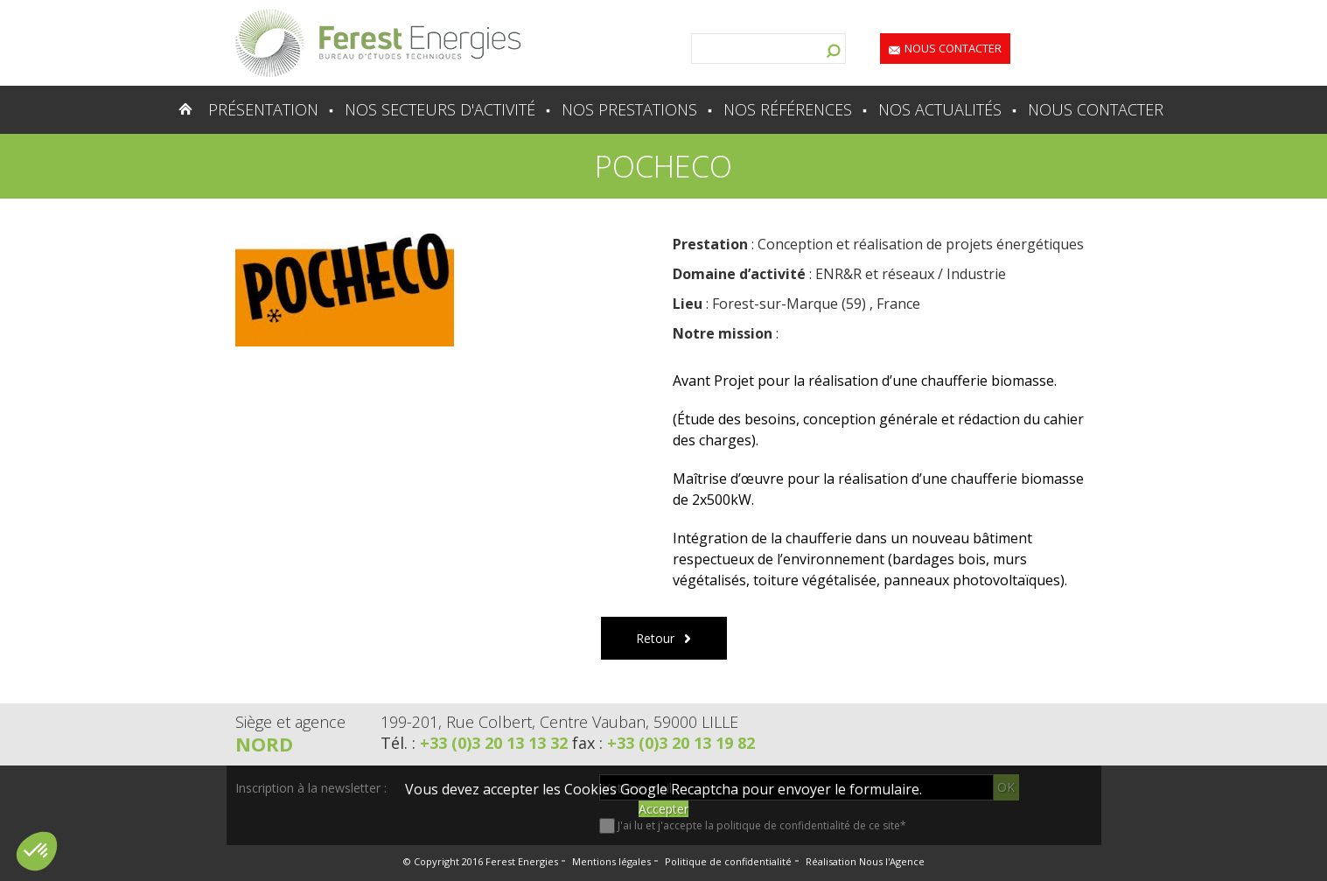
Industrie (976, 273)
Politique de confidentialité (728, 861)
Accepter (663, 809)
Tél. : (476, 742)
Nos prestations (629, 109)
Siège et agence (290, 721)
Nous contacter (953, 48)
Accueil (152, 109)
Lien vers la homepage (377, 43)
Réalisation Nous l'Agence (865, 861)
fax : (663, 742)
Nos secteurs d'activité (440, 109)
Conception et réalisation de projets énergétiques (921, 244)
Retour (655, 638)
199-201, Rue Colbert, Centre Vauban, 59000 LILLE (559, 721)
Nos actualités (940, 109)
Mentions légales (611, 861)
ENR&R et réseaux (874, 273)
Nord (264, 744)
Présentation (263, 109)
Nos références (787, 109)
